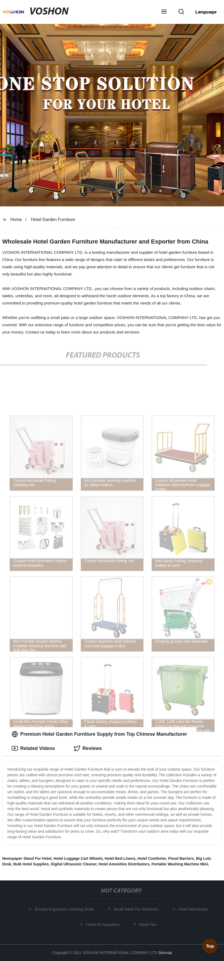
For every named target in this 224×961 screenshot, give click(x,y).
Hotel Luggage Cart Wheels (78, 858)
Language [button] (206, 11)
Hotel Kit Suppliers (103, 924)
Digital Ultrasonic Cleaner (74, 864)
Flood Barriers (181, 858)
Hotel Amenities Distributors (124, 864)
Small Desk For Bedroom (137, 909)
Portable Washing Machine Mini (180, 864)
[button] (164, 12)
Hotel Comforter (152, 858)
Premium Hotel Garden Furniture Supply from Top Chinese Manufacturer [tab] (99, 734)
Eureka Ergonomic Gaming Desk (65, 909)
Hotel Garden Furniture (53, 219)
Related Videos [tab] (33, 748)
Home (16, 219)
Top (210, 946)
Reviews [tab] (88, 748)
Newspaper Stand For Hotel (26, 858)
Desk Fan (148, 924)
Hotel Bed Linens (120, 858)
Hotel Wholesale (194, 909)
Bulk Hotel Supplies (31, 864)
